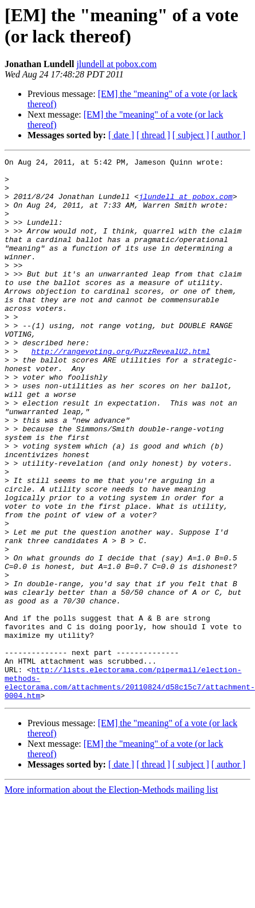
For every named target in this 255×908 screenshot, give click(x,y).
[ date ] (121, 135)
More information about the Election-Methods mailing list (111, 898)
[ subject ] (190, 135)
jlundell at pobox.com (116, 64)
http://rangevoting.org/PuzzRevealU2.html (121, 390)
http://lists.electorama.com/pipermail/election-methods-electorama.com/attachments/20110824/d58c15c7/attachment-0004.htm (130, 788)
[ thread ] (153, 135)
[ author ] (228, 135)
